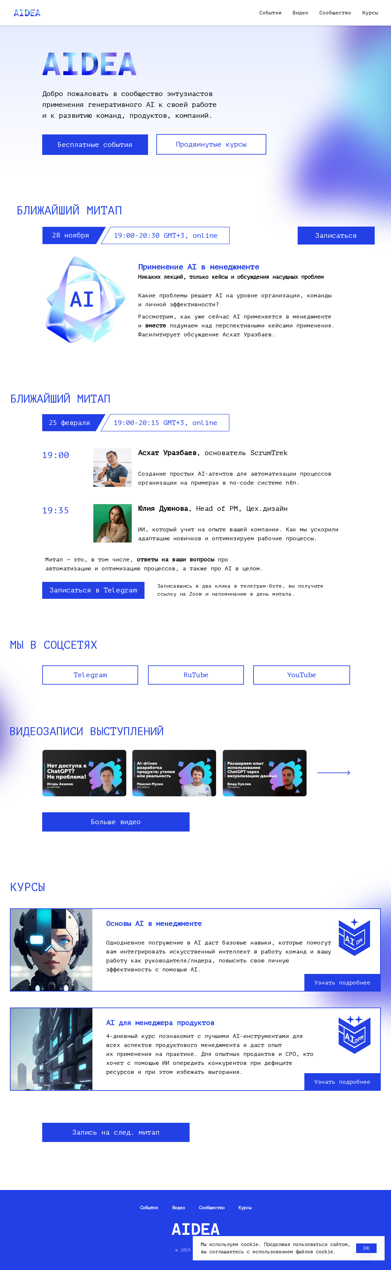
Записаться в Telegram (93, 590)
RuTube (196, 675)
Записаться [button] (336, 235)
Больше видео (116, 822)
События (270, 13)
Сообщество (335, 13)
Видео (301, 13)
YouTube (301, 675)
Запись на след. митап (116, 1132)
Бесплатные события (95, 145)
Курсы (370, 13)
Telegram (90, 675)
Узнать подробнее (342, 982)
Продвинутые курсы (211, 144)
